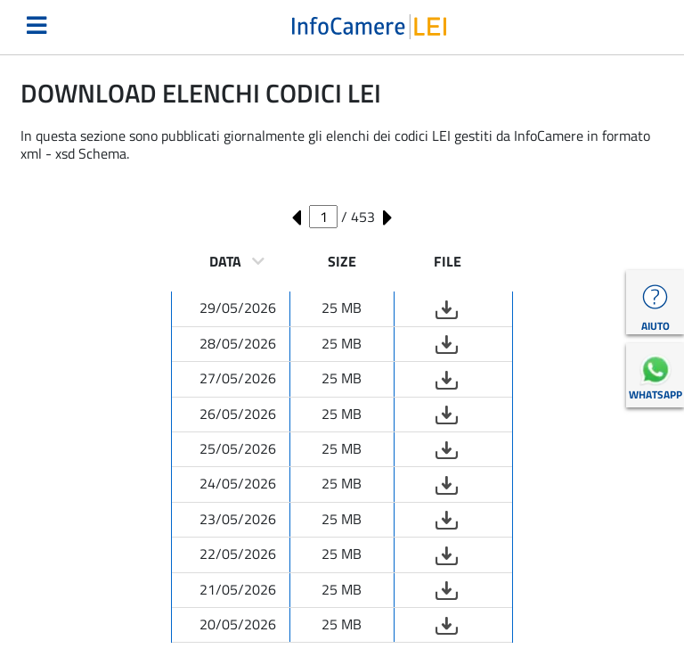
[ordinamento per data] (258, 261)
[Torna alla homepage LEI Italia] (369, 25)
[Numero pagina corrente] (323, 216)
